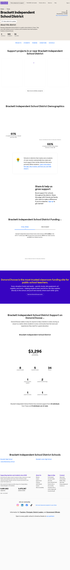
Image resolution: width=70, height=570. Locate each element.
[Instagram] (18, 505)
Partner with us (42, 2)
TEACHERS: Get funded (31, 2)
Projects (18, 43)
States (2, 9)
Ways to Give (51, 475)
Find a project (51, 477)
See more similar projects (35, 91)
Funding (34, 43)
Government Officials (53, 512)
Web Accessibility (40, 487)
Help (55, 2)
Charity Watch (24, 484)
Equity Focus (39, 480)
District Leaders (38, 512)
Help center (62, 477)
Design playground (64, 484)
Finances (38, 482)
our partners (50, 516)
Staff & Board (39, 484)
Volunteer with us (51, 487)
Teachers (23, 512)
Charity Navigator (4, 485)
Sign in (68, 3)
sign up (50, 201)
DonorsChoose (4, 3)
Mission (37, 477)
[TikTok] (31, 505)
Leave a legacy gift (52, 489)
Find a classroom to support (17, 3)
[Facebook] (27, 505)
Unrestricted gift (51, 491)
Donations (43, 43)
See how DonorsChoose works (35, 294)
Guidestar (12, 485)
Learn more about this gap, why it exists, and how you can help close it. (37, 166)
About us (50, 2)
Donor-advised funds (52, 482)
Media (61, 480)
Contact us (62, 485)
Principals (29, 512)
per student (45, 227)
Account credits (51, 478)
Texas (8, 9)
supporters (8, 489)
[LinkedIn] (22, 505)
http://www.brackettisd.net (62, 15)
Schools (52, 43)
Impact (37, 478)
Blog (64, 480)
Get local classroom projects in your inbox (46, 505)
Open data (62, 482)
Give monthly (51, 485)
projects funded (26, 489)
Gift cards (50, 480)
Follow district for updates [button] (9, 21)
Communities (62, 478)
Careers (37, 485)
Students (27, 43)
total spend (25, 227)
